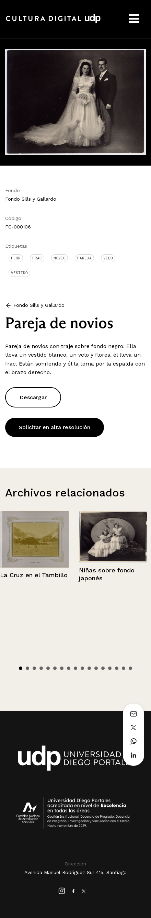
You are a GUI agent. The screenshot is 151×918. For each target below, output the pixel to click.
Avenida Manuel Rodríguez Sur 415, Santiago (75, 872)
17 (130, 668)
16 (123, 668)
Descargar (33, 397)
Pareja (84, 258)
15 (116, 668)
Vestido (19, 272)
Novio (60, 258)
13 (103, 668)
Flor (16, 258)
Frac (37, 258)
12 (96, 668)
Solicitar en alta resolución (54, 427)
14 (110, 668)
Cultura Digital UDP (53, 22)
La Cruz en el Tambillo (34, 575)
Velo (108, 258)
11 (89, 668)
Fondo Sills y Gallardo (30, 199)
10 (82, 668)
